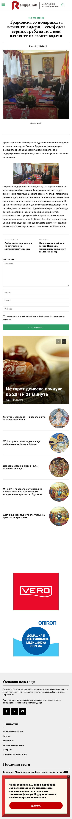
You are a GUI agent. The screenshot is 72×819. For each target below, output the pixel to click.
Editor (8, 400)
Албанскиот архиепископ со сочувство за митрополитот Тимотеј (18, 245)
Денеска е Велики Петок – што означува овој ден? (20, 467)
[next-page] (64, 341)
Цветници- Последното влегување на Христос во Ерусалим (24, 516)
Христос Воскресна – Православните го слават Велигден (24, 418)
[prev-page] (58, 341)
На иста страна (36, 18)
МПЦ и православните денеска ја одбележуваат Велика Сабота (21, 442)
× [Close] (68, 777)
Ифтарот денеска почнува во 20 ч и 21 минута (34, 391)
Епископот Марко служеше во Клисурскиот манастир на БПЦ (35, 772)
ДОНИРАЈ (36, 806)
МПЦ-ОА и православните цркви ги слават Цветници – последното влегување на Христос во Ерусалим (22, 492)
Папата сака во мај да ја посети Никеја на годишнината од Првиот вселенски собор (52, 247)
